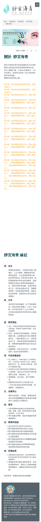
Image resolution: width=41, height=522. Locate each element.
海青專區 (21, 21)
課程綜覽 (12, 21)
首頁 (5, 21)
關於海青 (9, 24)
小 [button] (27, 51)
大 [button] (36, 51)
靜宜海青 (29, 21)
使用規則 (30, 496)
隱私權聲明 (9, 498)
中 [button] (31, 51)
